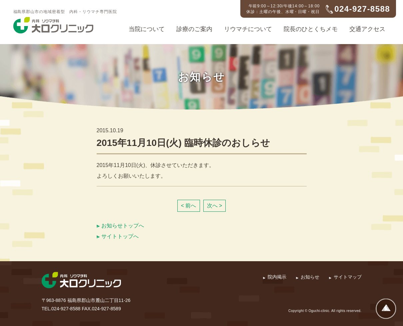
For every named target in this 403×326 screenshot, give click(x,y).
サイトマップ (348, 277)
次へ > (214, 205)
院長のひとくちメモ (311, 29)
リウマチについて (248, 29)
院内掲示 (277, 277)
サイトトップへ (120, 236)
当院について (147, 29)
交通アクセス (367, 29)
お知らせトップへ (122, 225)
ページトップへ (386, 309)
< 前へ (188, 205)
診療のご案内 (194, 29)
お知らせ (310, 277)
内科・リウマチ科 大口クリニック (53, 25)
